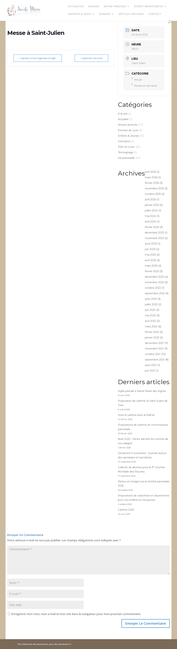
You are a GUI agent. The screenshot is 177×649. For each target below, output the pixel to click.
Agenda (93, 6)
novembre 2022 (154, 282)
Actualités (76, 6)
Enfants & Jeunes (128, 135)
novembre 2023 (154, 238)
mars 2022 (151, 326)
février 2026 (152, 182)
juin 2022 (150, 309)
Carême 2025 (126, 509)
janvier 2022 (152, 337)
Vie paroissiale (126, 157)
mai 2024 (150, 216)
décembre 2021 (154, 343)
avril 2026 (150, 171)
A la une (123, 113)
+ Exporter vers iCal (91, 58)
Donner (104, 14)
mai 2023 (150, 254)
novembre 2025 (154, 188)
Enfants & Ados (79, 14)
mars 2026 (151, 177)
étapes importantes (148, 6)
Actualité (123, 119)
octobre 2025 (153, 194)
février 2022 (152, 332)
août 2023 (151, 243)
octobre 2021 (153, 354)
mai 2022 (150, 315)
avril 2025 (150, 199)
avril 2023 (150, 260)
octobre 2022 (153, 287)
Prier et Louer (126, 146)
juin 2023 (150, 249)
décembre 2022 (154, 276)
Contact (154, 14)
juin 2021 (150, 370)
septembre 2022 (155, 293)
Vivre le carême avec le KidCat (136, 415)
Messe (137, 79)
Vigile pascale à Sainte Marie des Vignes (142, 391)
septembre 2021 (155, 359)
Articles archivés (131, 14)
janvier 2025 (152, 205)
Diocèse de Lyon (128, 130)
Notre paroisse (115, 6)
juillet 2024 (151, 210)
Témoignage (125, 152)
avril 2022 (150, 321)
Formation (124, 141)
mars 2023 (151, 265)
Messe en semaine (144, 85)
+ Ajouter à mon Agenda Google (38, 58)
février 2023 (152, 271)
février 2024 (152, 227)
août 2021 (151, 365)
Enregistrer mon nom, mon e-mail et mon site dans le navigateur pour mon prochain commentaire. (76, 614)
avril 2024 (150, 221)
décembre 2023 (154, 232)
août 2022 (151, 298)
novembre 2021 (154, 348)
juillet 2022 (151, 304)
